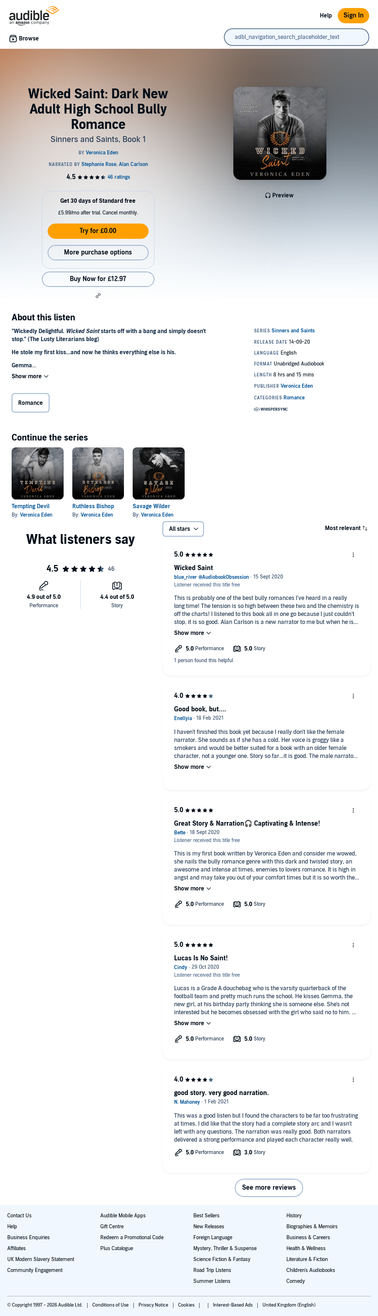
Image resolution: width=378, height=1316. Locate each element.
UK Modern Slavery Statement (40, 1259)
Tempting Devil (30, 506)
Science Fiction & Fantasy (221, 1259)
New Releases (208, 1227)
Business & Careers (308, 1237)
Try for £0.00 (98, 231)
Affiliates (16, 1248)
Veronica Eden (36, 515)
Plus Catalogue (116, 1248)
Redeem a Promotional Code (132, 1237)
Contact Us (19, 1216)
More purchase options (98, 252)
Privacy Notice (153, 1305)
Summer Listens (211, 1281)
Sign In (353, 15)
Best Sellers (206, 1216)
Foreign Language (212, 1237)
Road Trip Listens (212, 1270)
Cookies (187, 1305)
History (294, 1216)
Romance (30, 403)
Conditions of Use (111, 1305)
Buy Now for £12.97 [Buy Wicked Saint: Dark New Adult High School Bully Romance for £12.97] (98, 279)
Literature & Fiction (307, 1259)
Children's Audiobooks (310, 1270)
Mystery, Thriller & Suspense (225, 1248)
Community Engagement (35, 1270)
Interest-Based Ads (233, 1305)
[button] (98, 296)
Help (326, 15)
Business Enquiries (28, 1237)
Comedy (295, 1281)
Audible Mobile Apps (123, 1216)
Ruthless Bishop (93, 506)
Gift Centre (112, 1227)
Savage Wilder (151, 506)
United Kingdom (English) (288, 1305)
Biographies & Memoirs (312, 1227)
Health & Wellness (306, 1248)
